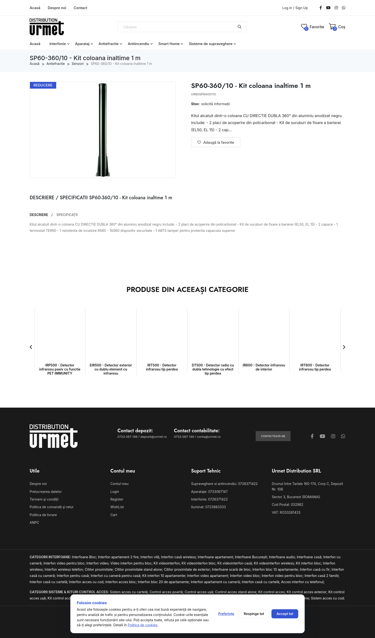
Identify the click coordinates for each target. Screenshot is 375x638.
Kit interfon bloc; (309, 563)
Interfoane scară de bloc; (232, 569)
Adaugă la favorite (215, 142)
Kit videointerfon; (168, 563)
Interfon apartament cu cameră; (216, 582)
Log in (287, 8)
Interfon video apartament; (208, 576)
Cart (113, 515)
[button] (31, 347)
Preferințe (226, 614)
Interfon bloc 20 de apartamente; (164, 582)
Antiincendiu (138, 43)
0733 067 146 (127, 437)
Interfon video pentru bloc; (65, 563)
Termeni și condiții (44, 499)
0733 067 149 (184, 437)
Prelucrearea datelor (46, 492)
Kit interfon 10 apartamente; (164, 576)
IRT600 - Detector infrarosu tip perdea (315, 367)
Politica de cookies (142, 625)
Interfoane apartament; (216, 557)
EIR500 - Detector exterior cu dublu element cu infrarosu (111, 369)
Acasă (35, 8)
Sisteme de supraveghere (211, 43)
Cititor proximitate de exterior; (188, 569)
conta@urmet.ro (209, 437)
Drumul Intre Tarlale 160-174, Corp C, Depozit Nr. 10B (307, 486)
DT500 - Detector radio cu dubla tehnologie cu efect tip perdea (213, 369)
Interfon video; (98, 563)
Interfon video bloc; (246, 576)
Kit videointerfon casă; (235, 563)
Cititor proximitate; (100, 569)
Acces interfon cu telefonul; (303, 582)
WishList (117, 507)
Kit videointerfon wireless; (275, 563)
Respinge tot (254, 614)
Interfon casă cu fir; (316, 569)
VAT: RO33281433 (286, 512)
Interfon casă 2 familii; (321, 576)
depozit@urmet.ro (153, 437)
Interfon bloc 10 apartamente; (276, 569)
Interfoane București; (252, 557)
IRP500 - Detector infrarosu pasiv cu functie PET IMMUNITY (60, 369)
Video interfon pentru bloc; (132, 563)
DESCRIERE (39, 214)
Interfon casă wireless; (179, 557)
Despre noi (57, 8)
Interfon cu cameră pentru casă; (116, 576)
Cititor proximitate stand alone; (139, 569)
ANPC (34, 522)
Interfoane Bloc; (85, 557)
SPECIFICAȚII (67, 214)
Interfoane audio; (283, 557)
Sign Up (301, 8)
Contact (80, 8)
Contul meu (119, 484)
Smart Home (169, 43)
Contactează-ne (273, 436)
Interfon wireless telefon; (65, 569)
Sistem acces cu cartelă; (130, 592)
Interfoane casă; (310, 557)
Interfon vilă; (150, 557)
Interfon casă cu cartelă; (49, 582)
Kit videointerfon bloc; (199, 563)
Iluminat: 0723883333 (208, 507)
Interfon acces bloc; (121, 582)
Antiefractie (109, 43)
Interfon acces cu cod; (87, 582)
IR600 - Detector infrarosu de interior (264, 367)
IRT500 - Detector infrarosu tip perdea (162, 367)
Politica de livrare (43, 515)
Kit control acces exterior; (307, 592)
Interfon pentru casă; (74, 576)
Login (114, 492)
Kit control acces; (272, 592)
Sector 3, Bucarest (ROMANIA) (296, 497)
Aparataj (82, 43)
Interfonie (58, 43)
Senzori (78, 64)
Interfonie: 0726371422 (209, 499)
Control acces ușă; (200, 592)
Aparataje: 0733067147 (209, 492)
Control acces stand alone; (236, 592)
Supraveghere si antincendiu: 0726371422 (224, 484)
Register (116, 499)
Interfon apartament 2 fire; (119, 557)
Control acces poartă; (167, 592)
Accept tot (284, 614)
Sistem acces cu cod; (328, 598)
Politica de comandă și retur (52, 507)
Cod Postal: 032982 (287, 504)
